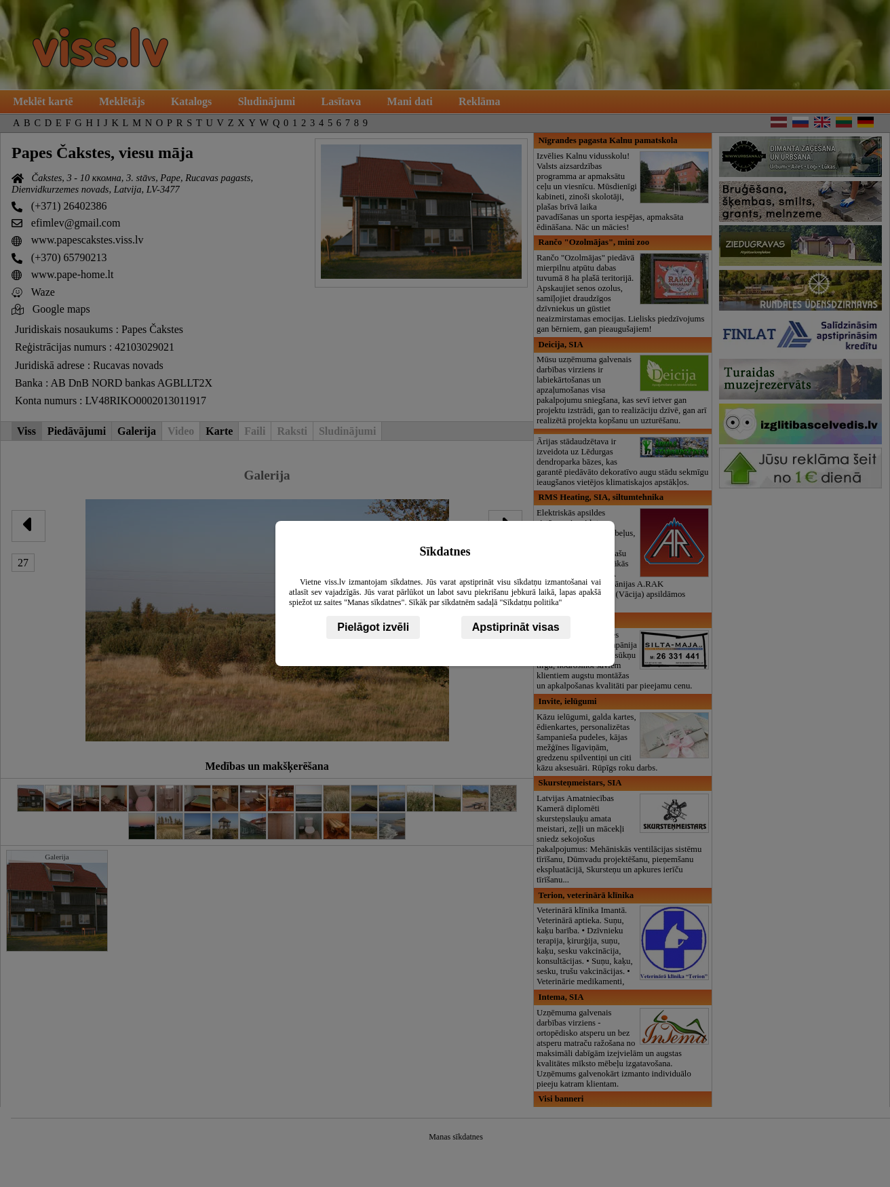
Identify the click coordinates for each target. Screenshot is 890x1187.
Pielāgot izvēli (373, 627)
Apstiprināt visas (516, 627)
